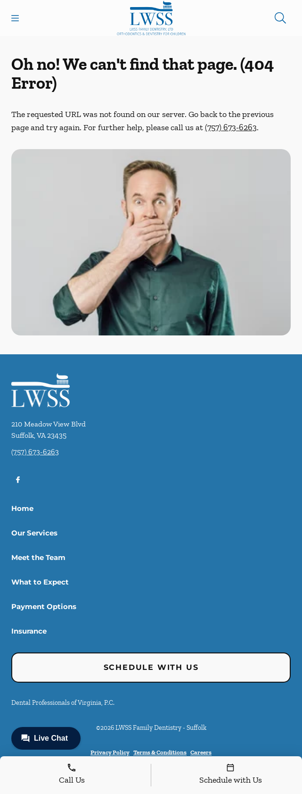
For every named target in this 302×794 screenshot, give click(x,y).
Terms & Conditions (160, 752)
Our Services (34, 532)
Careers (201, 752)
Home (22, 508)
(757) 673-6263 (231, 127)
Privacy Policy (110, 752)
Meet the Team (38, 557)
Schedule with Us (151, 667)
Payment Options (43, 606)
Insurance (29, 631)
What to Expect (40, 581)
